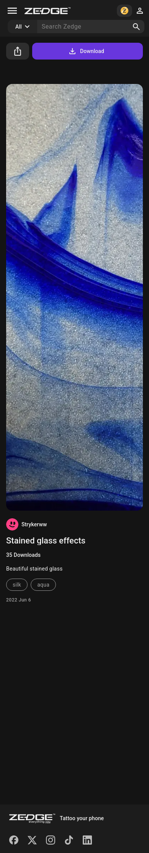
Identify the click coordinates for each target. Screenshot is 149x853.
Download (86, 51)
